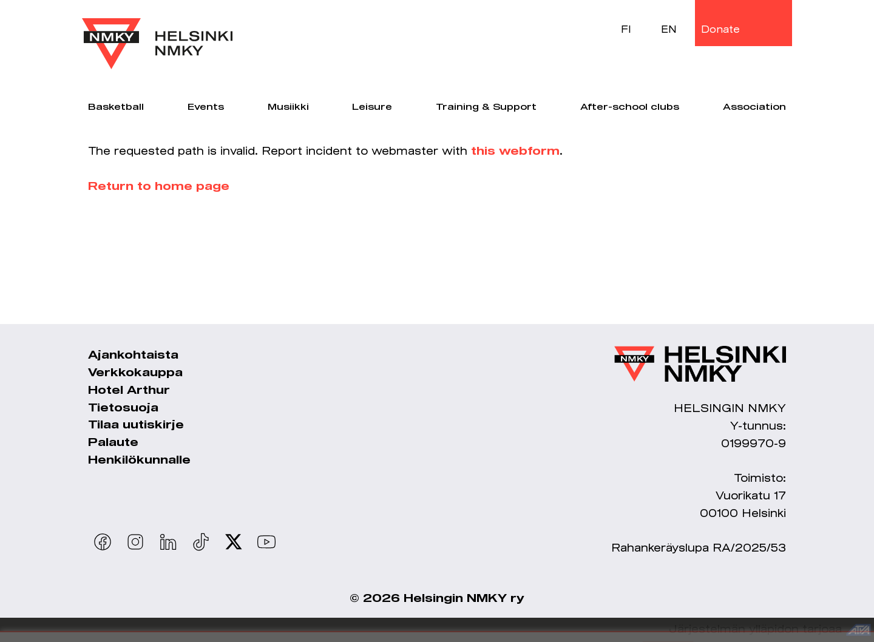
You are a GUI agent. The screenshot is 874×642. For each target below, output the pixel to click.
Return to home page (158, 187)
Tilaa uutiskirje (136, 425)
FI (626, 29)
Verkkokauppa (135, 373)
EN (669, 29)
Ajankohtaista (133, 355)
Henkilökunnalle (139, 460)
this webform (515, 151)
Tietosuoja (123, 408)
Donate (720, 29)
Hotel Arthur (129, 390)
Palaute (113, 443)
